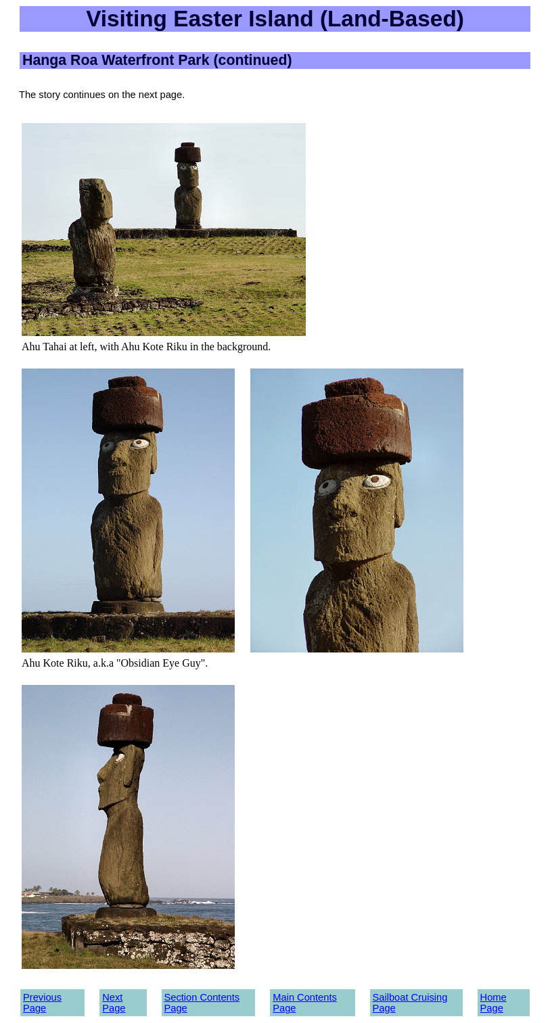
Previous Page (42, 1003)
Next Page (113, 1003)
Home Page (493, 1003)
